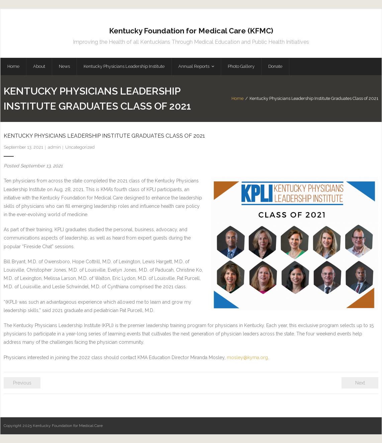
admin (54, 147)
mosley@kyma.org (247, 357)
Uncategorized (80, 147)
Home (237, 98)
